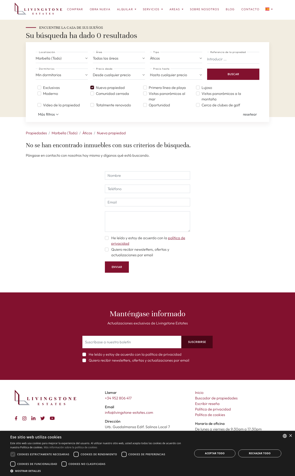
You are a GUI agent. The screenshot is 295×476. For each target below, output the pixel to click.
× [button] (290, 435)
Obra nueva (100, 9)
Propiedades (36, 133)
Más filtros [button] (48, 114)
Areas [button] (175, 9)
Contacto (250, 9)
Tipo (156, 52)
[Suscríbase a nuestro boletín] (132, 342)
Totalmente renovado (113, 105)
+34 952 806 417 (118, 398)
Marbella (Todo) (65, 133)
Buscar (233, 74)
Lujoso (207, 87)
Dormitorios (46, 68)
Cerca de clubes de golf (221, 105)
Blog (230, 9)
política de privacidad (163, 354)
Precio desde (104, 68)
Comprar (75, 9)
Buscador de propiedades (216, 398)
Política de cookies (210, 414)
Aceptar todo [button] (215, 453)
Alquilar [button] (125, 9)
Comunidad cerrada (112, 93)
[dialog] (147, 453)
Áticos (87, 133)
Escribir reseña (207, 403)
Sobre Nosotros (204, 9)
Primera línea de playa (167, 87)
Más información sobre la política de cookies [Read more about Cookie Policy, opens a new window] (70, 447)
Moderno (50, 93)
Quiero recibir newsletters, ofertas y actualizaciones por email (140, 252)
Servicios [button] (151, 9)
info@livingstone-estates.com (129, 412)
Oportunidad (159, 105)
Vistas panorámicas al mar (167, 96)
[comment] (147, 221)
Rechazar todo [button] (260, 453)
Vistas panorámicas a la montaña (221, 96)
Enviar (117, 267)
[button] (269, 9)
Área (99, 52)
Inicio (199, 392)
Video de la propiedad (61, 105)
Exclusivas (51, 87)
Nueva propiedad (110, 87)
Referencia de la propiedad (228, 52)
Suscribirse (197, 342)
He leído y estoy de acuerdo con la (148, 241)
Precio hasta (161, 68)
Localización (47, 52)
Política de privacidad (213, 409)
